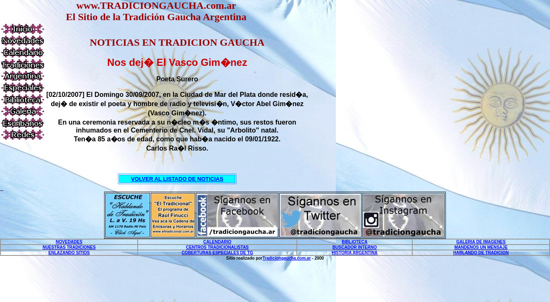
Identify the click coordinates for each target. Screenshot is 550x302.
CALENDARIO (217, 242)
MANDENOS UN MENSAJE (481, 247)
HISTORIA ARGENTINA (354, 252)
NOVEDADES (69, 242)
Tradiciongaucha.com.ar (286, 258)
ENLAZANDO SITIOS (68, 252)
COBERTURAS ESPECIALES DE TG (217, 252)
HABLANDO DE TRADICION (480, 252)
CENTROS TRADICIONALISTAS (217, 247)
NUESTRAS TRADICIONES (69, 247)
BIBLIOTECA (354, 242)
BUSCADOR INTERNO (355, 247)
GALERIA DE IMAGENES (480, 242)
